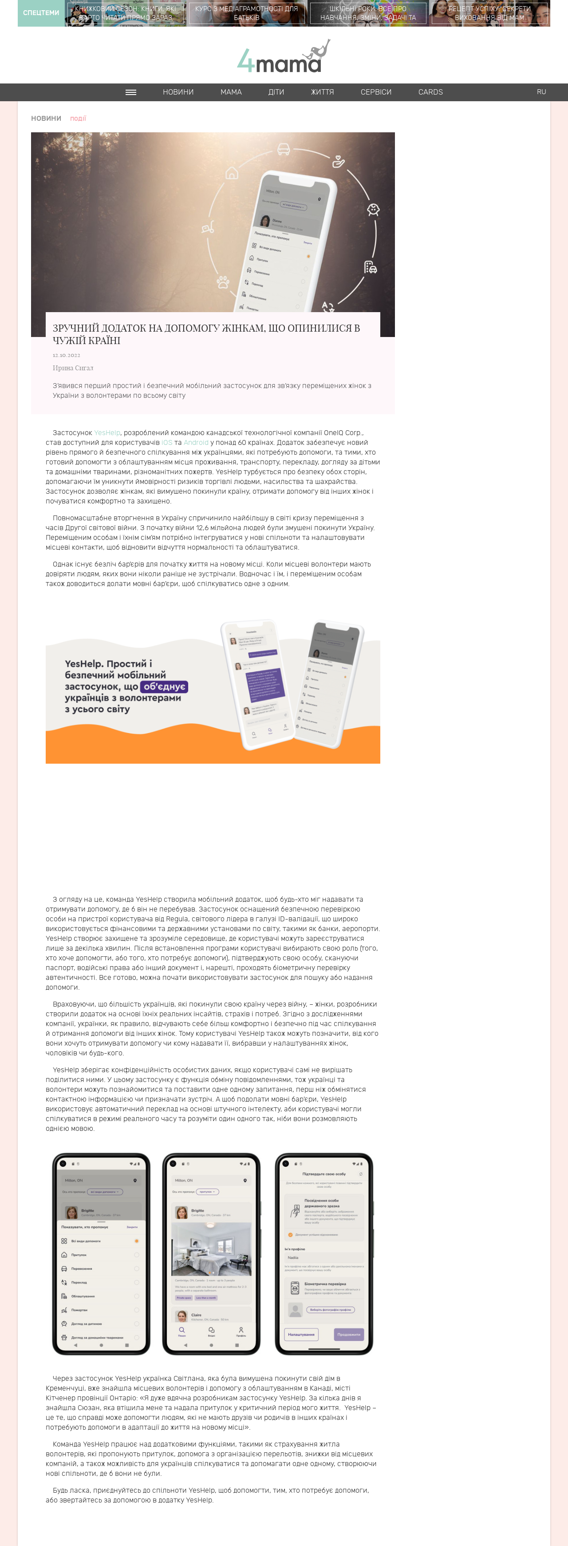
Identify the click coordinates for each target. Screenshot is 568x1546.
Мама (231, 92)
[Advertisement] (213, 833)
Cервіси (376, 92)
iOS (167, 443)
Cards (430, 92)
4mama (284, 55)
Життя (322, 92)
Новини (178, 92)
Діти (276, 92)
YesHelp (107, 433)
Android (196, 443)
